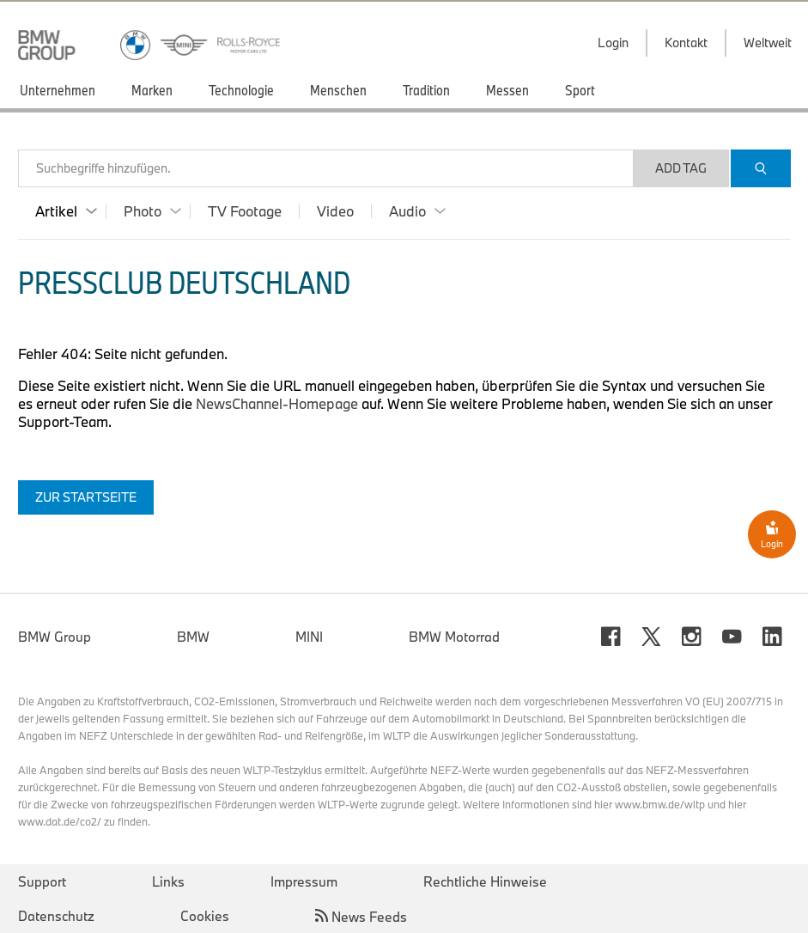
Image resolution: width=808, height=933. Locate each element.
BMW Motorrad (454, 636)
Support (42, 881)
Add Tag (681, 168)
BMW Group (54, 636)
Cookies (204, 915)
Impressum (303, 881)
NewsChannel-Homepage (278, 403)
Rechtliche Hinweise (485, 881)
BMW (193, 636)
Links (168, 881)
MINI (309, 636)
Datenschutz (56, 915)
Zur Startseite (86, 497)
